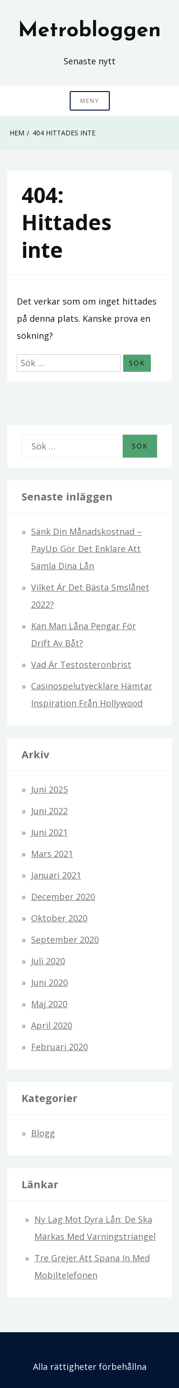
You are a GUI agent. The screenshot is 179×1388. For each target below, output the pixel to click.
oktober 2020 (59, 918)
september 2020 (65, 939)
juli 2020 (48, 961)
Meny (89, 101)
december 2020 (63, 896)
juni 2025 (49, 789)
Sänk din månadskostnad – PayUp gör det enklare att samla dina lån (86, 549)
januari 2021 (56, 875)
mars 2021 (52, 853)
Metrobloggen (89, 30)
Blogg (43, 1133)
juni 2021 (49, 832)
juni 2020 (49, 982)
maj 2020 (49, 1004)
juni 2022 (49, 810)
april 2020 (51, 1025)
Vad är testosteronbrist (81, 664)
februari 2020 (59, 1046)
